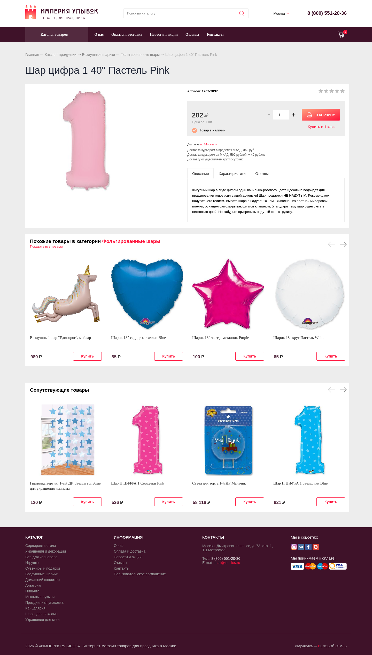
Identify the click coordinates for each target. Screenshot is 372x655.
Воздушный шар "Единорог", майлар (60, 338)
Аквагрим (33, 585)
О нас (99, 34)
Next (343, 244)
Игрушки (32, 563)
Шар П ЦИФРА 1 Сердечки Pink (137, 483)
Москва (279, 14)
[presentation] (200, 173)
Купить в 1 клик (321, 126)
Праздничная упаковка (44, 602)
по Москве (207, 144)
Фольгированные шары (140, 55)
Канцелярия (35, 608)
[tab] (200, 173)
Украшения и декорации (45, 551)
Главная (32, 55)
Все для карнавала (41, 557)
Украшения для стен (42, 619)
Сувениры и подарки (42, 568)
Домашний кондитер (42, 580)
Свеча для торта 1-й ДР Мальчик (219, 483)
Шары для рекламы (41, 614)
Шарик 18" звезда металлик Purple (220, 338)
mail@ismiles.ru (227, 563)
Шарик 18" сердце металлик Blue (138, 338)
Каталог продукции (60, 55)
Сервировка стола (40, 546)
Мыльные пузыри (40, 597)
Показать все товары (46, 246)
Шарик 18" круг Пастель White (298, 338)
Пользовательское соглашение (140, 574)
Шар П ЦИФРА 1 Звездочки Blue (300, 483)
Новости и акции (164, 34)
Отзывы (192, 34)
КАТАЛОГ (34, 537)
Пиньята (32, 591)
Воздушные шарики (98, 55)
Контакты (215, 34)
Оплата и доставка (126, 34)
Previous (331, 244)
